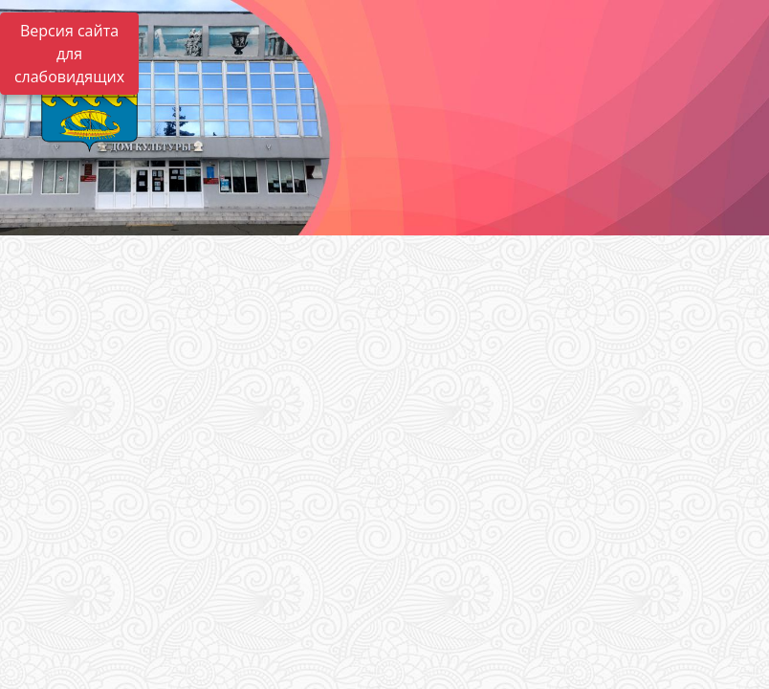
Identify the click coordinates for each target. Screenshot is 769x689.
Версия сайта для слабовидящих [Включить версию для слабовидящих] (69, 53)
